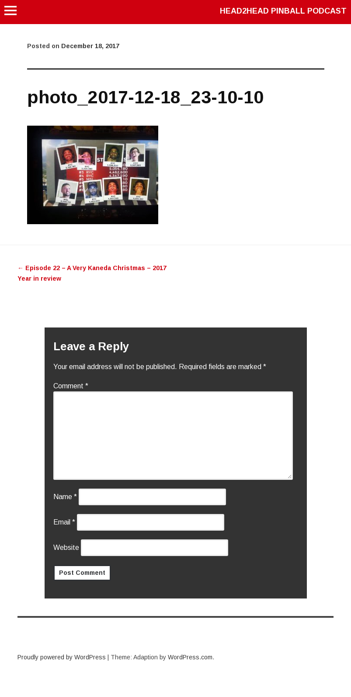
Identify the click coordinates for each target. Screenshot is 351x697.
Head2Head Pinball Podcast (283, 11)
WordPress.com (190, 657)
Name (65, 496)
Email (64, 522)
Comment (70, 386)
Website (66, 547)
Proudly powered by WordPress (61, 657)
